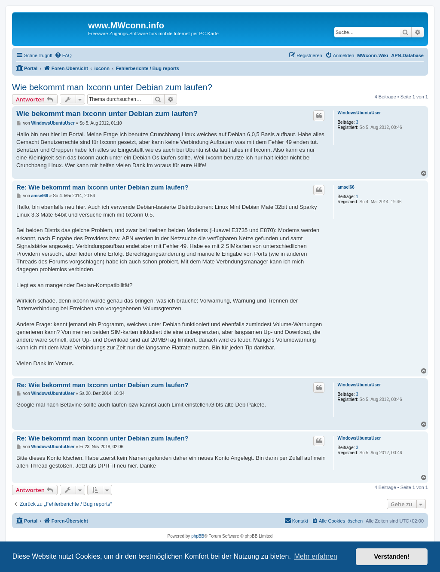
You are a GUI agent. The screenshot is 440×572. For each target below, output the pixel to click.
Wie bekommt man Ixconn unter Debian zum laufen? (112, 87)
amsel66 (345, 187)
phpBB (197, 536)
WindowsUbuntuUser (359, 112)
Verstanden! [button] (391, 556)
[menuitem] (63, 55)
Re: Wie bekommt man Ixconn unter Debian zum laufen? (102, 187)
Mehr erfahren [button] (315, 556)
